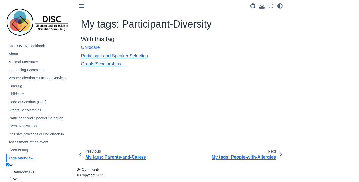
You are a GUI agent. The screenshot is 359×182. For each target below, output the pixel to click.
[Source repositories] (252, 6)
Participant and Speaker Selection (36, 118)
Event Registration (23, 126)
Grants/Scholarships (25, 110)
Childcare (16, 94)
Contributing (18, 150)
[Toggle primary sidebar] (81, 6)
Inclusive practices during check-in (36, 134)
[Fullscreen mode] (271, 6)
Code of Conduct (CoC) (27, 102)
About (13, 54)
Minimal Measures (23, 62)
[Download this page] (262, 6)
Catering (15, 86)
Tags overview (21, 158)
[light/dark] (280, 6)
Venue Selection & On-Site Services (38, 78)
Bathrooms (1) (24, 172)
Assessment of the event (28, 142)
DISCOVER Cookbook (27, 46)
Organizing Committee (27, 70)
